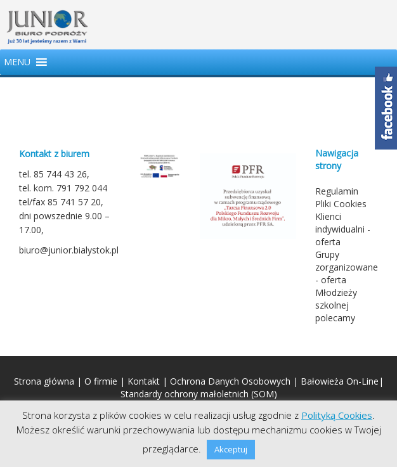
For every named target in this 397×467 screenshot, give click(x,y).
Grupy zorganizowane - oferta (346, 267)
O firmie (100, 381)
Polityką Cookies (336, 415)
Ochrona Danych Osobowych (230, 381)
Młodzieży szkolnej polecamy (336, 305)
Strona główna (44, 381)
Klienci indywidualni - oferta (342, 229)
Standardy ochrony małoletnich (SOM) (198, 394)
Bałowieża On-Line (340, 381)
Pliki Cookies (341, 204)
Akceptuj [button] (230, 449)
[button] (17, 62)
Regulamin (336, 191)
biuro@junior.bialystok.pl (69, 250)
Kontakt (143, 381)
